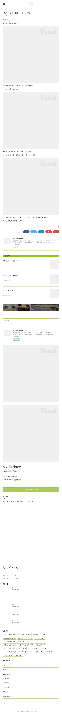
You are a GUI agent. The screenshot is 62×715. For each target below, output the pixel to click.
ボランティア (9, 648)
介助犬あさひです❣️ (25, 638)
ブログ (18, 655)
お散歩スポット (39, 635)
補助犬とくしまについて (11, 575)
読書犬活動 (26, 635)
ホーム (5, 572)
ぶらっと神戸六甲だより (10, 290)
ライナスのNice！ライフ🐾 (37, 648)
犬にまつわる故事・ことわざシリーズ (16, 642)
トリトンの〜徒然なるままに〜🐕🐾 (16, 652)
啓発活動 (39, 638)
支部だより (40, 645)
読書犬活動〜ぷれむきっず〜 (11, 261)
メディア (49, 652)
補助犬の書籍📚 (9, 638)
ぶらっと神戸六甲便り (18, 612)
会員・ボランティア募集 (11, 579)
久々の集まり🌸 (16, 621)
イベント (22, 648)
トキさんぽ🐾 (37, 652)
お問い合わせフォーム (31, 490)
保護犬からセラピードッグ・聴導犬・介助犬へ (18, 645)
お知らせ (8, 655)
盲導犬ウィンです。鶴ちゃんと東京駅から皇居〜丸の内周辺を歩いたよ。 (21, 279)
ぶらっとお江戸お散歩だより (11, 275)
